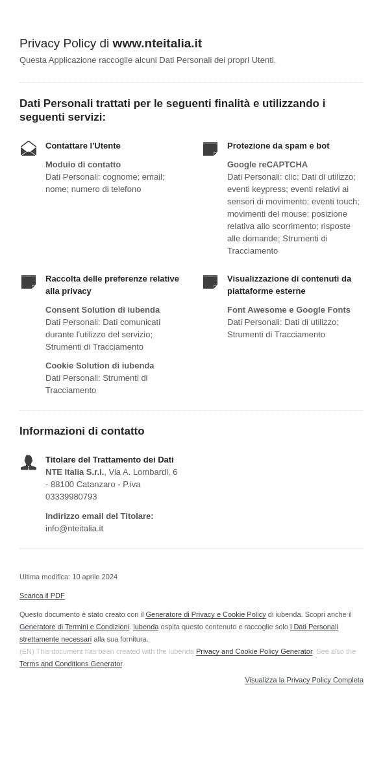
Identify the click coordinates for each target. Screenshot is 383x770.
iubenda (145, 627)
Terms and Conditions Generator (70, 664)
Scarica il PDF (42, 595)
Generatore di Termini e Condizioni (74, 627)
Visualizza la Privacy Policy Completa (304, 680)
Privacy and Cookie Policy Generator (254, 651)
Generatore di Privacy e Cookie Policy (205, 614)
